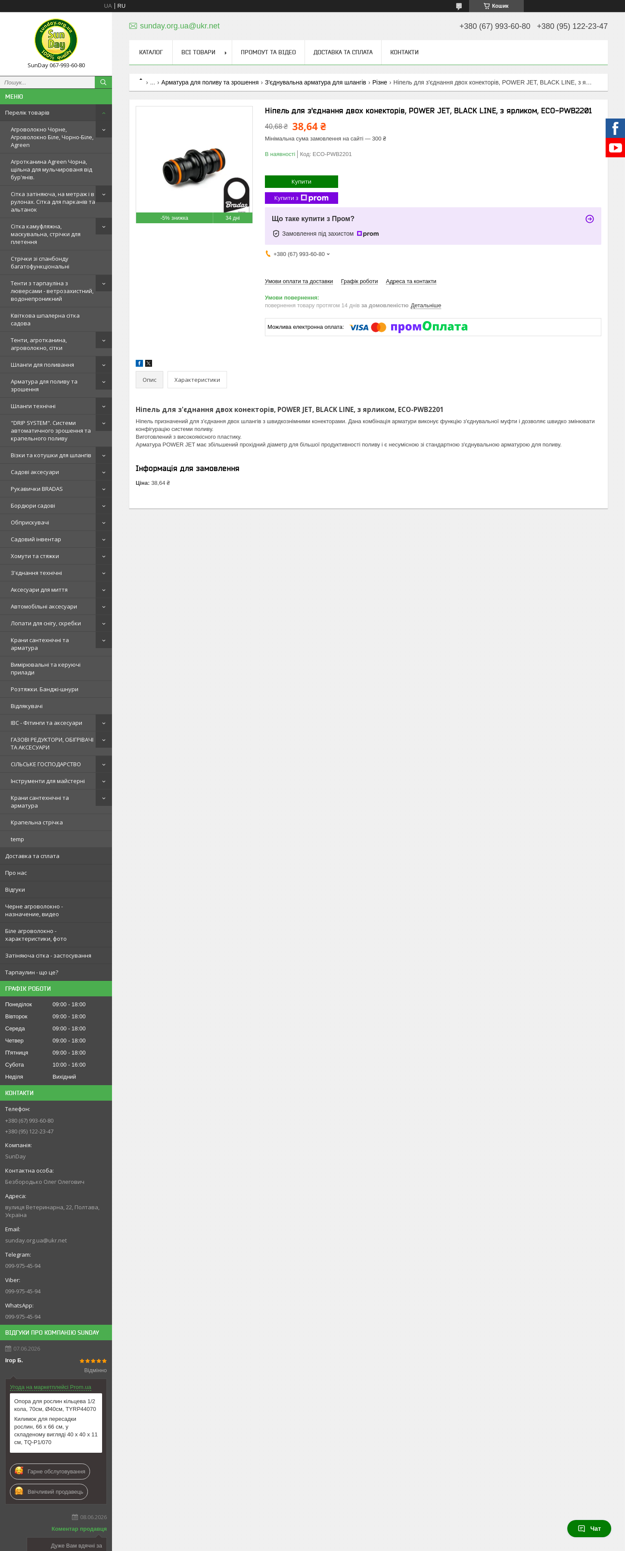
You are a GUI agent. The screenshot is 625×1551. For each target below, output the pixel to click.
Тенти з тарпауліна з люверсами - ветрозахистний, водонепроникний (52, 291)
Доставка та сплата (32, 856)
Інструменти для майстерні (48, 781)
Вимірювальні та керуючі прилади (46, 668)
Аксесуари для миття (39, 589)
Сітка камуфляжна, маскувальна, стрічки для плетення (46, 234)
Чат (589, 1528)
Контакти (404, 52)
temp (17, 839)
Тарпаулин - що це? (31, 972)
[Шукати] (103, 82)
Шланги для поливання (42, 364)
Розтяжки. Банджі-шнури (44, 689)
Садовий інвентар (36, 539)
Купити (301, 181)
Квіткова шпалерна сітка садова (45, 319)
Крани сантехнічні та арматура (40, 644)
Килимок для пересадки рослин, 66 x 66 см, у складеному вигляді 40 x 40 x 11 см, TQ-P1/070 (56, 1430)
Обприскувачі (30, 522)
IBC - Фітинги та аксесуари (46, 723)
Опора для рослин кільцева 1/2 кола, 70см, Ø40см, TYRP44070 (55, 1405)
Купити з (301, 198)
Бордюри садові (33, 505)
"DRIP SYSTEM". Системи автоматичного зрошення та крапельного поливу (51, 430)
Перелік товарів (27, 112)
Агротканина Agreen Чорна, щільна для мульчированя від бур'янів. (51, 169)
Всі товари (198, 52)
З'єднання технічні (36, 573)
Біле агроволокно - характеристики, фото (36, 934)
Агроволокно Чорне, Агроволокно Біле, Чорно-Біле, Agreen (52, 137)
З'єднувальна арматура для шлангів (315, 82)
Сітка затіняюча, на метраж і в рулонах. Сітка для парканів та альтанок (53, 201)
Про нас (16, 873)
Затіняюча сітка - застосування (48, 955)
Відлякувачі (27, 706)
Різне (379, 82)
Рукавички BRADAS (37, 489)
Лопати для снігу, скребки (46, 623)
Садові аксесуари (35, 472)
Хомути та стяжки (35, 556)
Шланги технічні (33, 406)
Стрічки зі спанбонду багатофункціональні (40, 262)
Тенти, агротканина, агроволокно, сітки (39, 344)
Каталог (151, 52)
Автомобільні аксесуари (44, 606)
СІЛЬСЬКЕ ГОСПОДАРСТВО (46, 764)
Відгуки (15, 889)
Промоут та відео (268, 52)
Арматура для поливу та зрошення (44, 385)
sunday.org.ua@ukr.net (36, 1240)
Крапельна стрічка (37, 822)
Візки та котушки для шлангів (51, 455)
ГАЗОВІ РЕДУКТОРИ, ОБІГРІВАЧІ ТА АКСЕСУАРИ (52, 743)
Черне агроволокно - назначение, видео (34, 910)
